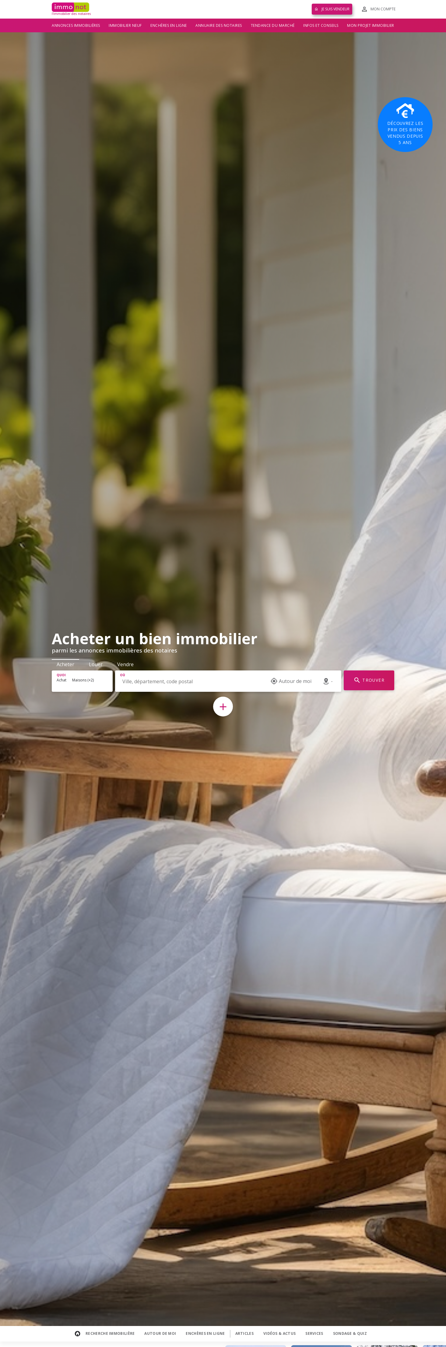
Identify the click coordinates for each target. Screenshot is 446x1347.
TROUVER (369, 680)
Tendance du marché (273, 25)
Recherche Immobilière (110, 1333)
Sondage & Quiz (350, 1333)
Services (314, 1333)
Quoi (61, 675)
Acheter (65, 664)
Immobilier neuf (125, 25)
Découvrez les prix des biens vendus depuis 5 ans (405, 124)
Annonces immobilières (76, 25)
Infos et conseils (321, 25)
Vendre (125, 664)
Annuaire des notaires (218, 25)
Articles (244, 1333)
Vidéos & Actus (279, 1333)
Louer (96, 664)
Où (122, 675)
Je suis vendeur (331, 9)
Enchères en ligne (168, 25)
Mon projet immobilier (370, 25)
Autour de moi (160, 1333)
